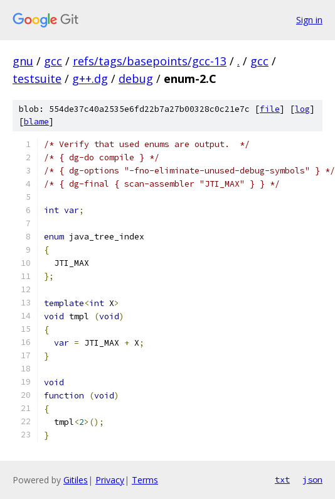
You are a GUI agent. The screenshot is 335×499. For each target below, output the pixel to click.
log (302, 109)
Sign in (309, 20)
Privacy (109, 480)
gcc (53, 61)
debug (136, 78)
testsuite (37, 78)
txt (282, 479)
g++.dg (90, 78)
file (270, 109)
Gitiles (75, 480)
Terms (145, 480)
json (312, 479)
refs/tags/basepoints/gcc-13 (149, 61)
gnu (23, 61)
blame (36, 121)
